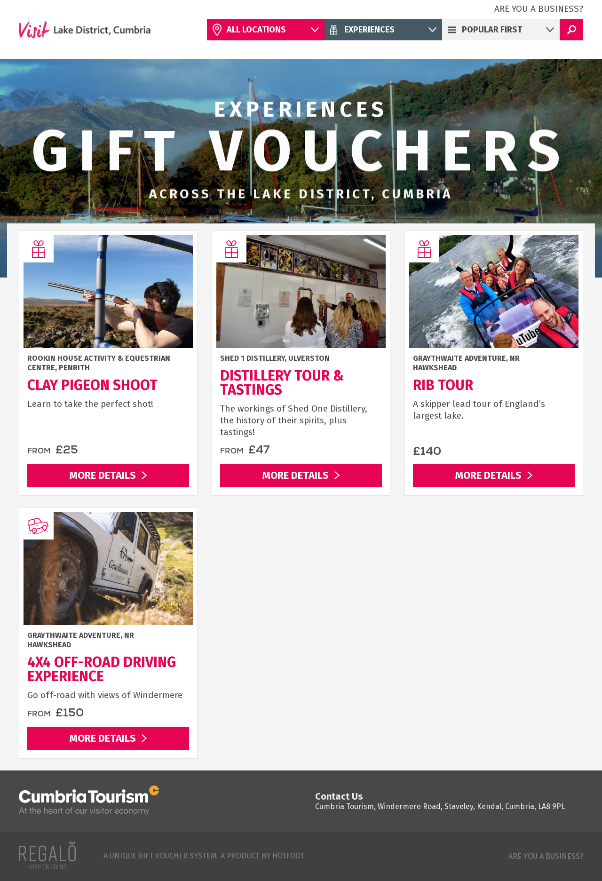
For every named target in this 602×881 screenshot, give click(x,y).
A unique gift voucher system (160, 855)
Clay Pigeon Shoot (92, 385)
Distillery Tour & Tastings (282, 383)
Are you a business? (538, 8)
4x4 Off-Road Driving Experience (101, 669)
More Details (103, 475)
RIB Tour (443, 385)
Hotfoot (288, 855)
